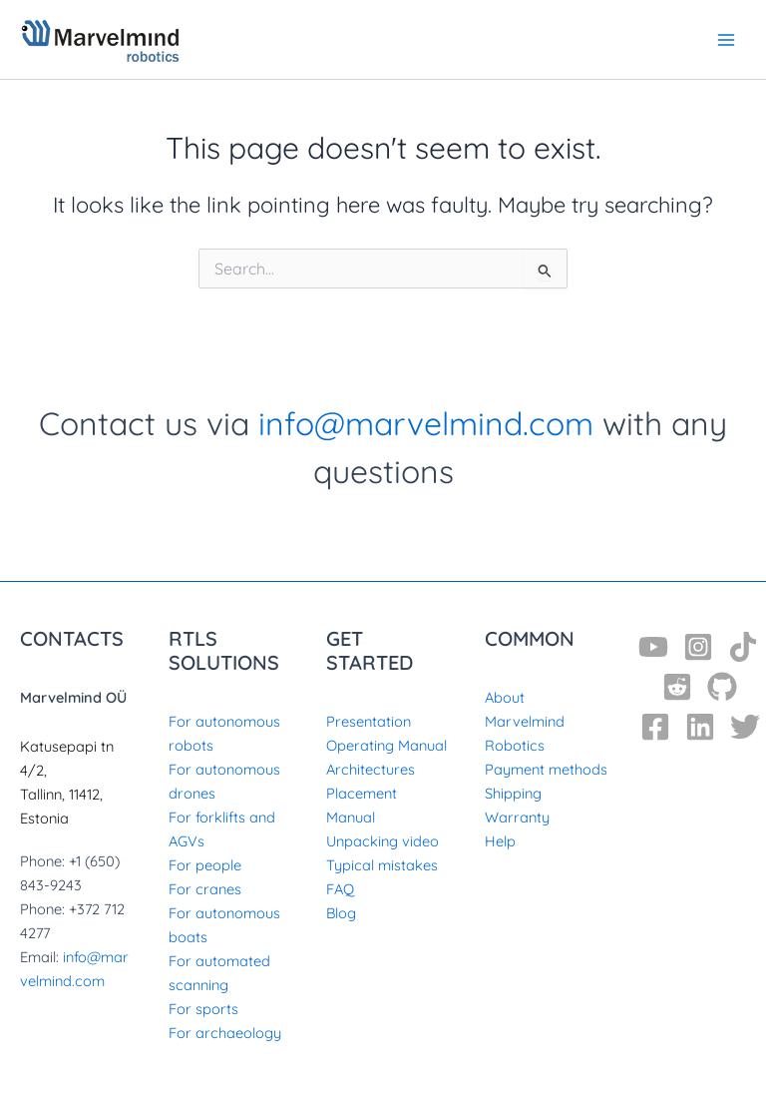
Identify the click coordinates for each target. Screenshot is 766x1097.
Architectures (370, 765)
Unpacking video (382, 837)
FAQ (340, 885)
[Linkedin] (700, 723)
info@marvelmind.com (425, 419)
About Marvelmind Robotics (525, 717)
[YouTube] (653, 643)
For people (205, 861)
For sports (203, 1005)
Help (500, 837)
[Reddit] (677, 683)
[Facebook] (655, 723)
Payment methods (546, 765)
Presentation (368, 717)
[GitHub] (722, 683)
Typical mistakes (382, 861)
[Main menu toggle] (726, 39)
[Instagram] (698, 643)
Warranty (517, 814)
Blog (341, 909)
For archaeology (225, 1029)
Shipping (513, 790)
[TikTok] (743, 643)
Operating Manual (386, 741)
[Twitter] (745, 723)
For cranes (205, 885)
